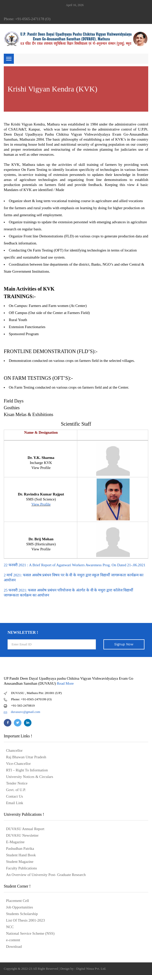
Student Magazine (19, 862)
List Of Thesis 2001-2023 (25, 920)
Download (14, 947)
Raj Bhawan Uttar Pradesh (26, 757)
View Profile (41, 504)
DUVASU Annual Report (25, 829)
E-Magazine (15, 842)
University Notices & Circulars (29, 777)
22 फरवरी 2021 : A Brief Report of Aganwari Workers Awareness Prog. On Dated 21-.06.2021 (74, 565)
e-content (13, 940)
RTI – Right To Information (27, 770)
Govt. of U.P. (16, 790)
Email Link (14, 803)
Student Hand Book (21, 855)
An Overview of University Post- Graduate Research (46, 875)
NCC (10, 927)
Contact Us (14, 796)
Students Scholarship (22, 914)
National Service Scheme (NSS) (30, 933)
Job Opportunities (19, 907)
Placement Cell (17, 901)
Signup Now (123, 644)
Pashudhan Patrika (20, 848)
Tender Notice (16, 783)
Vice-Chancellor (18, 764)
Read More (65, 683)
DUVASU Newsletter (22, 835)
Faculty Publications (21, 868)
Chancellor (14, 750)
